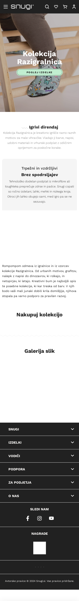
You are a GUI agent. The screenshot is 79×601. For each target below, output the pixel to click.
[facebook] (27, 518)
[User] (74, 7)
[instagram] (39, 518)
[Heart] (56, 7)
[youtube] (51, 518)
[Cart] (65, 7)
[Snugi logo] (22, 6)
